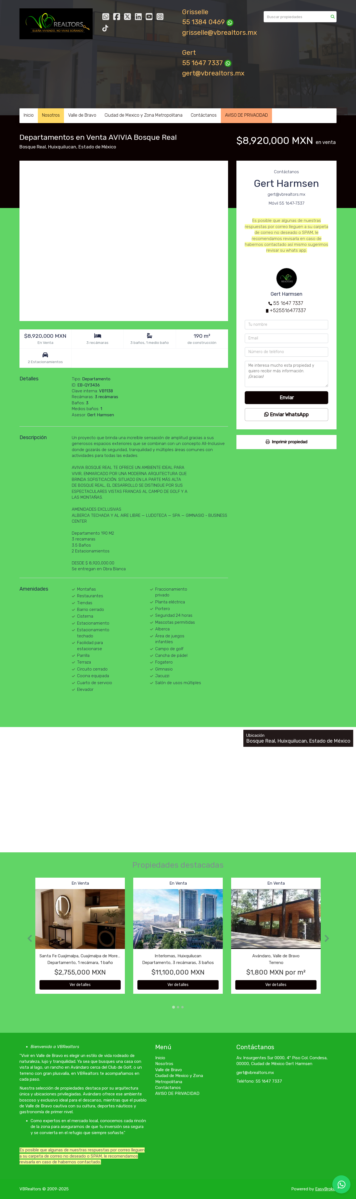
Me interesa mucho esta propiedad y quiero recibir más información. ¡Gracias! (286, 374)
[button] (27, 938)
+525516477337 (288, 310)
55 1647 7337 (288, 303)
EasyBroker (326, 1188)
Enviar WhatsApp (286, 415)
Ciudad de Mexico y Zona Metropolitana (143, 115)
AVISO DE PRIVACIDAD (246, 115)
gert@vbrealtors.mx (213, 73)
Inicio (29, 115)
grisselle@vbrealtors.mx (219, 32)
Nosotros (51, 115)
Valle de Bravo (82, 115)
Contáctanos (204, 115)
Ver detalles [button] (80, 984)
